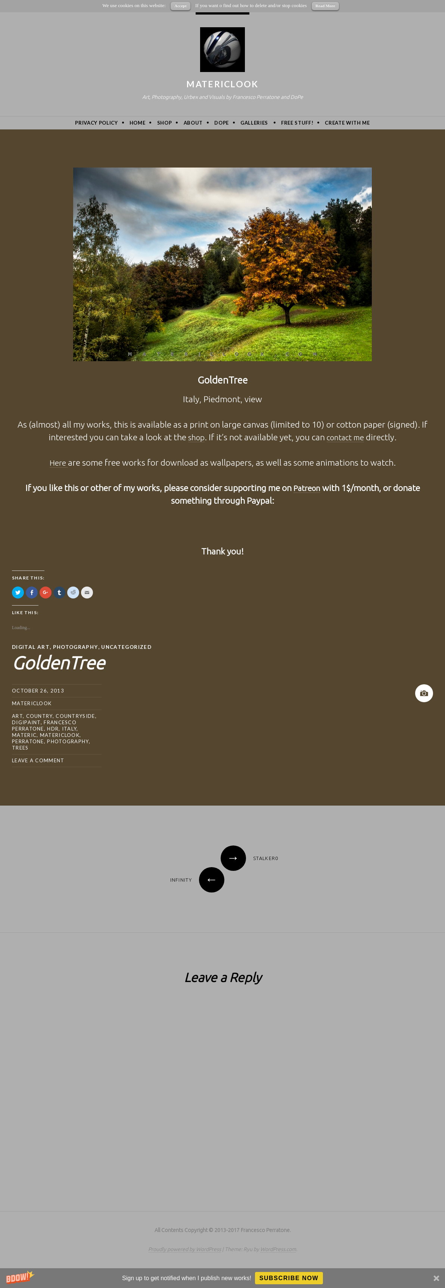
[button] (222, 1278)
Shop (164, 123)
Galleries (254, 123)
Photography (76, 647)
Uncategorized (129, 647)
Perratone (28, 741)
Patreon (307, 488)
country (39, 716)
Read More (325, 5)
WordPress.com (278, 1249)
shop (194, 437)
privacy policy (96, 123)
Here (59, 462)
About (193, 123)
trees (20, 747)
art (17, 716)
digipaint (26, 722)
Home (138, 123)
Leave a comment (38, 760)
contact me (346, 437)
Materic (24, 735)
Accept (180, 5)
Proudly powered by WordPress (184, 1249)
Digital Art (31, 647)
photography (67, 741)
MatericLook (222, 84)
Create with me (347, 123)
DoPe (221, 123)
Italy (69, 728)
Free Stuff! (297, 123)
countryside (75, 716)
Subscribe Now (289, 1278)
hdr (53, 728)
